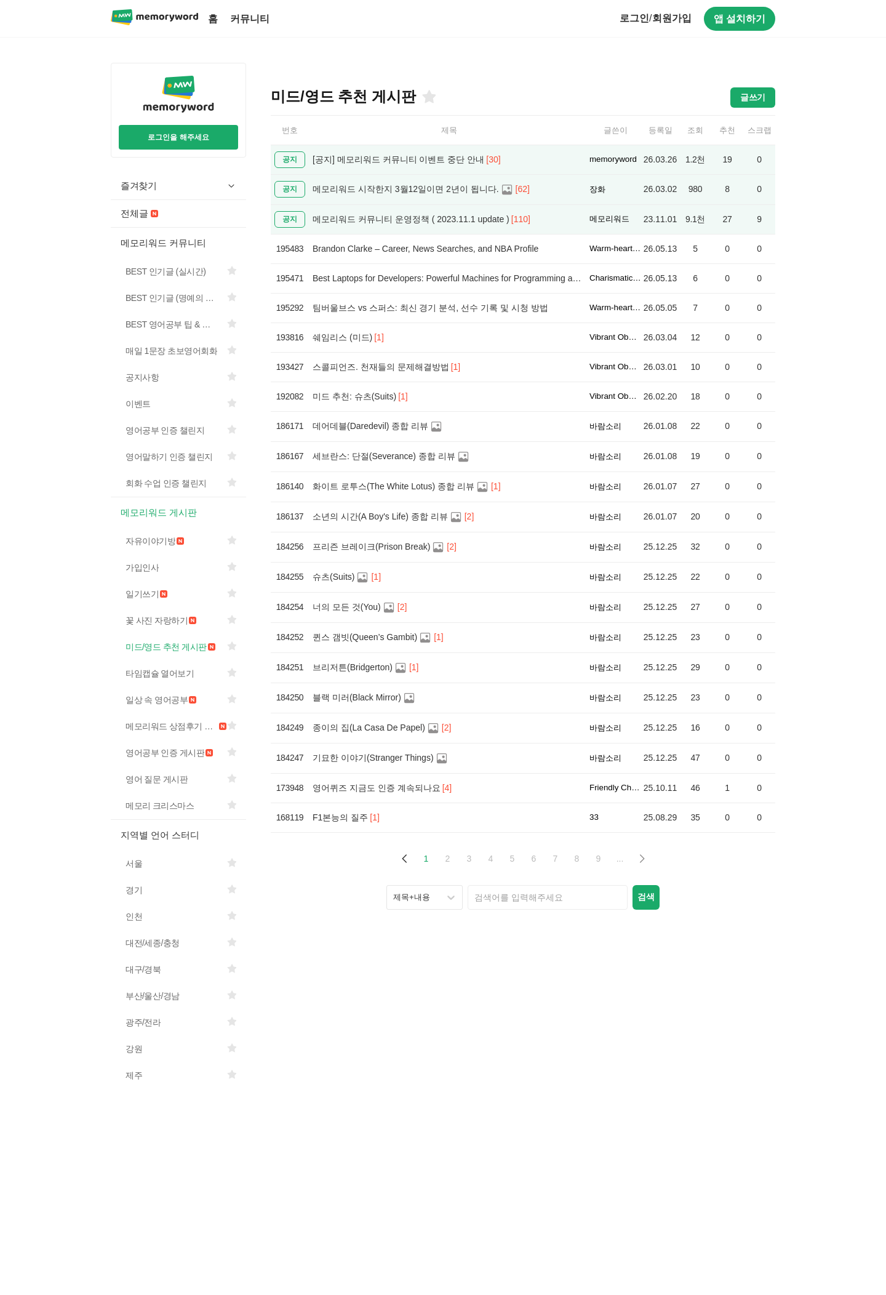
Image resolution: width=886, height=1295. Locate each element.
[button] (404, 859)
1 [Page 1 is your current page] (426, 859)
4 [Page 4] (491, 859)
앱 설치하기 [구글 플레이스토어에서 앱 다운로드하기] (739, 19)
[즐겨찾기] (428, 96)
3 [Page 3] (469, 859)
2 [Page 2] (447, 859)
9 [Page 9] (598, 859)
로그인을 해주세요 (178, 137)
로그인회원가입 (655, 18)
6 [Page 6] (534, 859)
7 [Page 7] (555, 859)
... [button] (620, 859)
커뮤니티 (249, 19)
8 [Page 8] (577, 859)
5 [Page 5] (512, 859)
